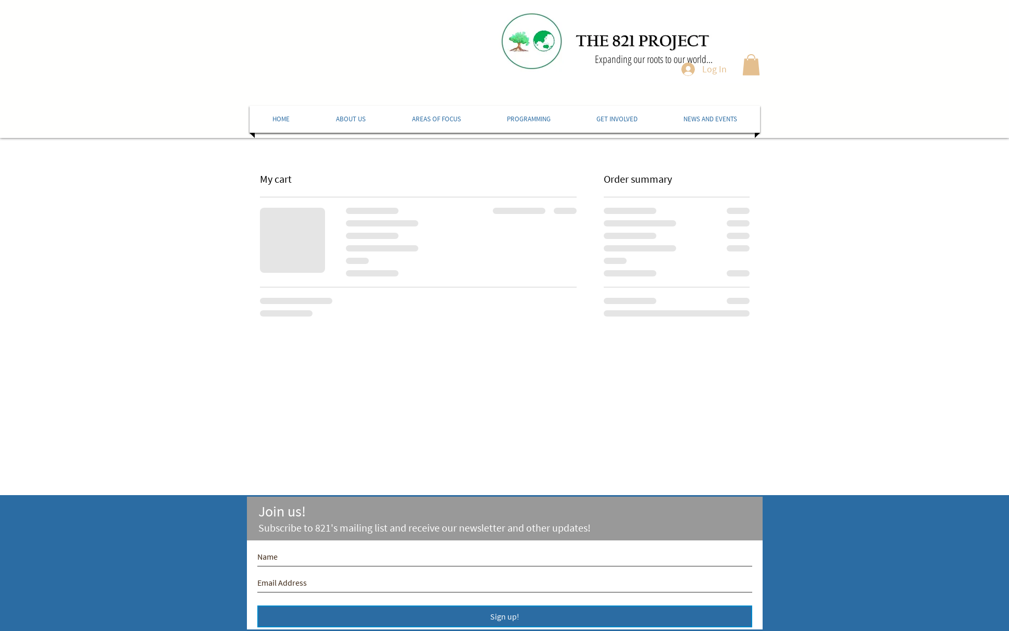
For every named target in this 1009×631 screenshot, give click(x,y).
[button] (751, 64)
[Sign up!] (504, 616)
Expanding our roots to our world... (654, 59)
